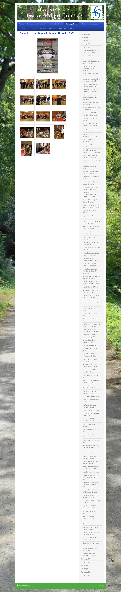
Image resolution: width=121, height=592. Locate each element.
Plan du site (28, 585)
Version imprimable (21, 585)
